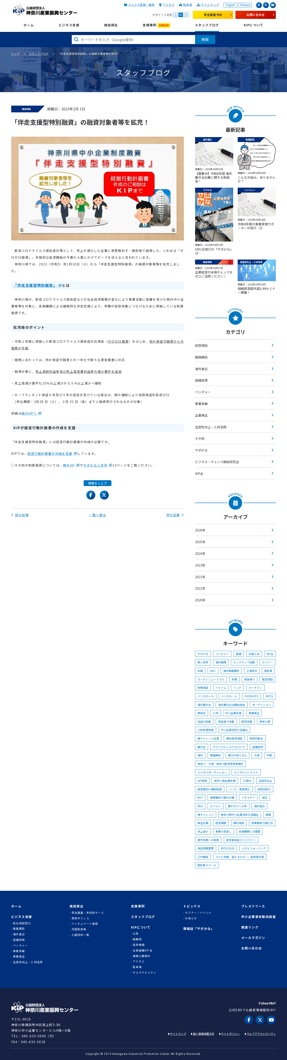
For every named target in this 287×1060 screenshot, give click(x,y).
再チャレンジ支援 (208, 738)
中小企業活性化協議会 (234, 730)
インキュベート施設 (85, 923)
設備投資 (201, 380)
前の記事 (20, 515)
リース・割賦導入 (239, 789)
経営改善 (246, 721)
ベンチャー (203, 392)
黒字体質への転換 (208, 840)
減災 (264, 797)
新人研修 (203, 662)
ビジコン (215, 806)
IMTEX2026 (228, 848)
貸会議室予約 (213, 15)
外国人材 (254, 654)
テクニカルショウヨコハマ (229, 747)
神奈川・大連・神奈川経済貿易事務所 (220, 764)
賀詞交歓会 (256, 738)
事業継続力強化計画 (222, 797)
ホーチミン (255, 687)
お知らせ (191, 918)
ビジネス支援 (69, 25)
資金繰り (249, 679)
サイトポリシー (230, 1034)
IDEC (213, 671)
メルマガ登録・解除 (141, 5)
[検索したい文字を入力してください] (133, 39)
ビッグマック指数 (244, 662)
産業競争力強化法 (262, 823)
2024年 (200, 553)
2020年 (200, 600)
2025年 (200, 542)
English (230, 5)
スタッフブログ (207, 25)
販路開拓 (201, 357)
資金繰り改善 (226, 721)
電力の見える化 (237, 755)
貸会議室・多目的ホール (88, 912)
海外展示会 (204, 705)
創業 (238, 654)
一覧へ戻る (97, 515)
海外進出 (201, 369)
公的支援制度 (206, 730)
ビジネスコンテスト (246, 772)
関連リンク (250, 927)
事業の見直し (223, 831)
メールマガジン (253, 938)
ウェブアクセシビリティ (261, 1034)
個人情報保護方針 (203, 1034)
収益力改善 (204, 721)
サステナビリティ (144, 972)
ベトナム (220, 687)
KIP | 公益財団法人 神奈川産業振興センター (45, 10)
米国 (200, 671)
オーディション (261, 705)
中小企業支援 (233, 713)
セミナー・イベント (198, 912)
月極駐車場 (79, 929)
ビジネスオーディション (212, 772)
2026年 (200, 530)
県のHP (69, 465)
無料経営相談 (234, 738)
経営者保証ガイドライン (241, 840)
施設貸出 (111, 25)
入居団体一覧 (80, 935)
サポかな (201, 450)
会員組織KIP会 (142, 950)
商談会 (202, 713)
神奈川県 (264, 721)
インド (237, 687)
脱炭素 (268, 671)
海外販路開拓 (231, 671)
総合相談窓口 (22, 923)
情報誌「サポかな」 (198, 929)
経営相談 (201, 345)
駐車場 (187, 5)
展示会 (202, 747)
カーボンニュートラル (211, 679)
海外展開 (220, 662)
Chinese (245, 5)
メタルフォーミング (254, 848)
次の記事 (175, 515)
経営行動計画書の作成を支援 (49, 453)
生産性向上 (265, 780)
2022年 (200, 577)
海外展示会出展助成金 (231, 705)
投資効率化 (264, 789)
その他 (199, 438)
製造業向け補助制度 (210, 789)
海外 (200, 755)
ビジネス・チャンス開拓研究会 (217, 462)
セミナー (267, 662)
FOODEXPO (251, 696)
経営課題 (220, 823)
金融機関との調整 (249, 831)
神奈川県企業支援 (225, 780)
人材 (215, 713)
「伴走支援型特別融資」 (35, 285)
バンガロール (206, 696)
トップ (15, 54)
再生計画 (203, 823)
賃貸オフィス (80, 918)
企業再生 (201, 415)
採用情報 (139, 945)
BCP (200, 797)
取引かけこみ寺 (237, 806)
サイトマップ (210, 5)
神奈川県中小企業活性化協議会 (240, 814)
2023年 (200, 565)
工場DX (247, 780)
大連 (256, 755)
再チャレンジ (206, 814)
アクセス (168, 5)
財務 (234, 679)
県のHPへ (29, 413)
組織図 (137, 939)
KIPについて (253, 25)
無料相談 (238, 823)
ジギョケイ (248, 797)
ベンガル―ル (229, 696)
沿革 (136, 933)
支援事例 (156, 25)
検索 (205, 39)
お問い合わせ (255, 15)
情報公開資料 (141, 956)
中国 (269, 755)
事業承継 (201, 403)
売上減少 (203, 831)
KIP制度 (202, 780)
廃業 (268, 814)
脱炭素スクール (207, 865)
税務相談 (203, 687)
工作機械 (203, 857)
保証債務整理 (206, 848)
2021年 (200, 588)
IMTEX (269, 696)
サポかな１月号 (95, 465)
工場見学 (251, 671)
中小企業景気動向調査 (258, 917)
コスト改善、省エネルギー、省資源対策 (239, 857)
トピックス (191, 906)
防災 (200, 806)
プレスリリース (253, 906)
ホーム (29, 25)
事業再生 (254, 713)
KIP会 (199, 473)
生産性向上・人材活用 (210, 427)
